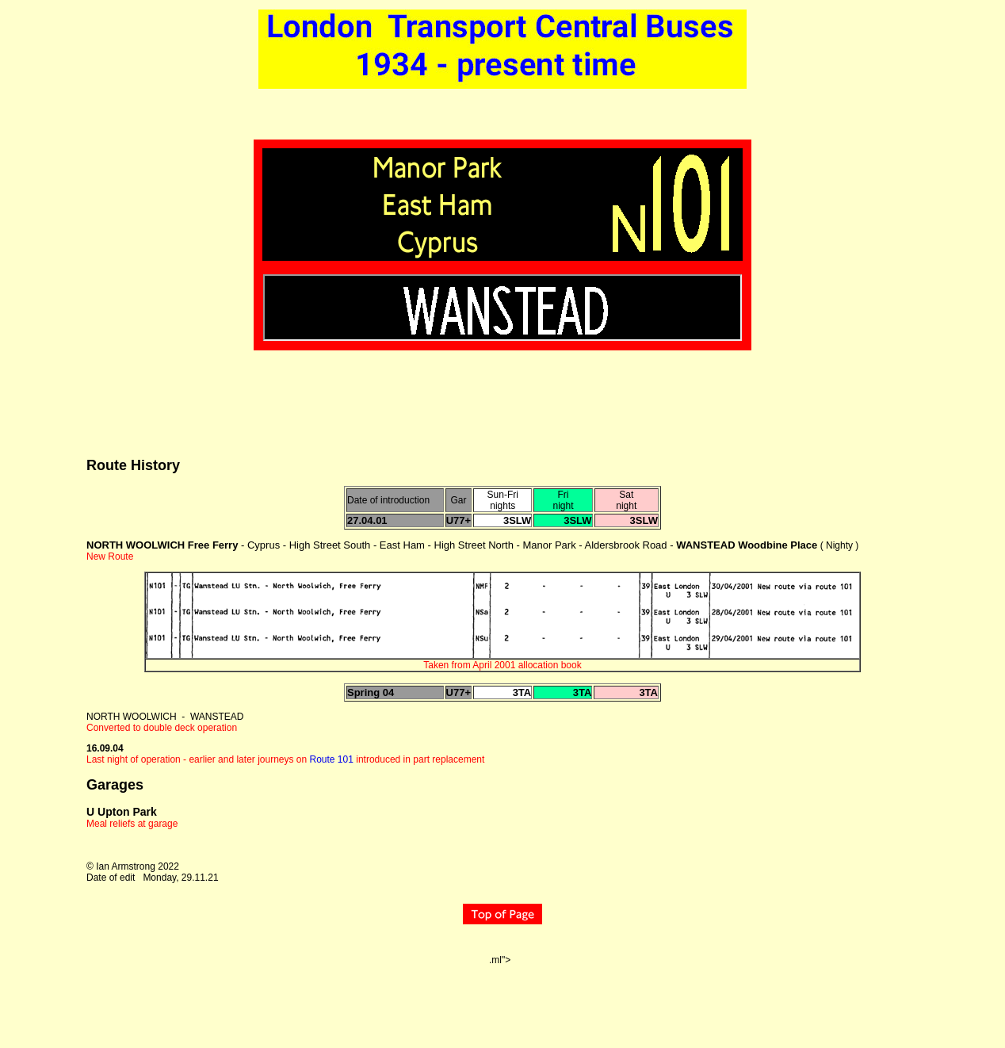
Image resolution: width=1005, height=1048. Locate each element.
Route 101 (331, 759)
